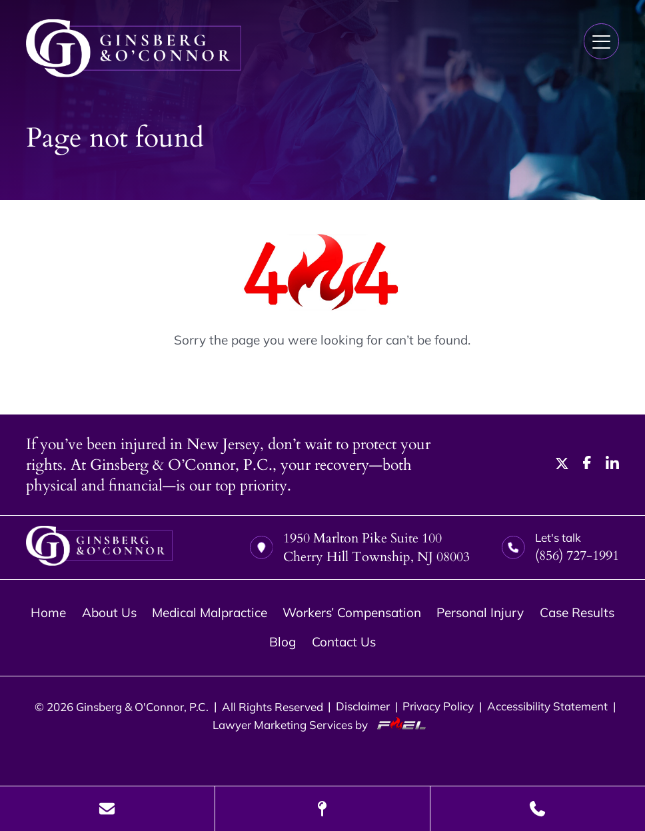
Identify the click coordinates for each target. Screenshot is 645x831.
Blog (282, 642)
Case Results (577, 612)
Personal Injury (480, 612)
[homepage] (99, 547)
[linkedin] (612, 464)
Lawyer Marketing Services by (322, 724)
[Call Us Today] (537, 808)
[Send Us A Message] (107, 808)
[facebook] (587, 464)
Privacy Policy (438, 706)
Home (48, 612)
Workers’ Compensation (352, 612)
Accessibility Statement (547, 706)
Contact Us (344, 642)
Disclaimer (363, 706)
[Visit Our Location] (322, 808)
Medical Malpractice (209, 612)
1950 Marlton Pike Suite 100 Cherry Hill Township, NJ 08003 (360, 547)
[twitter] (562, 464)
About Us (109, 612)
